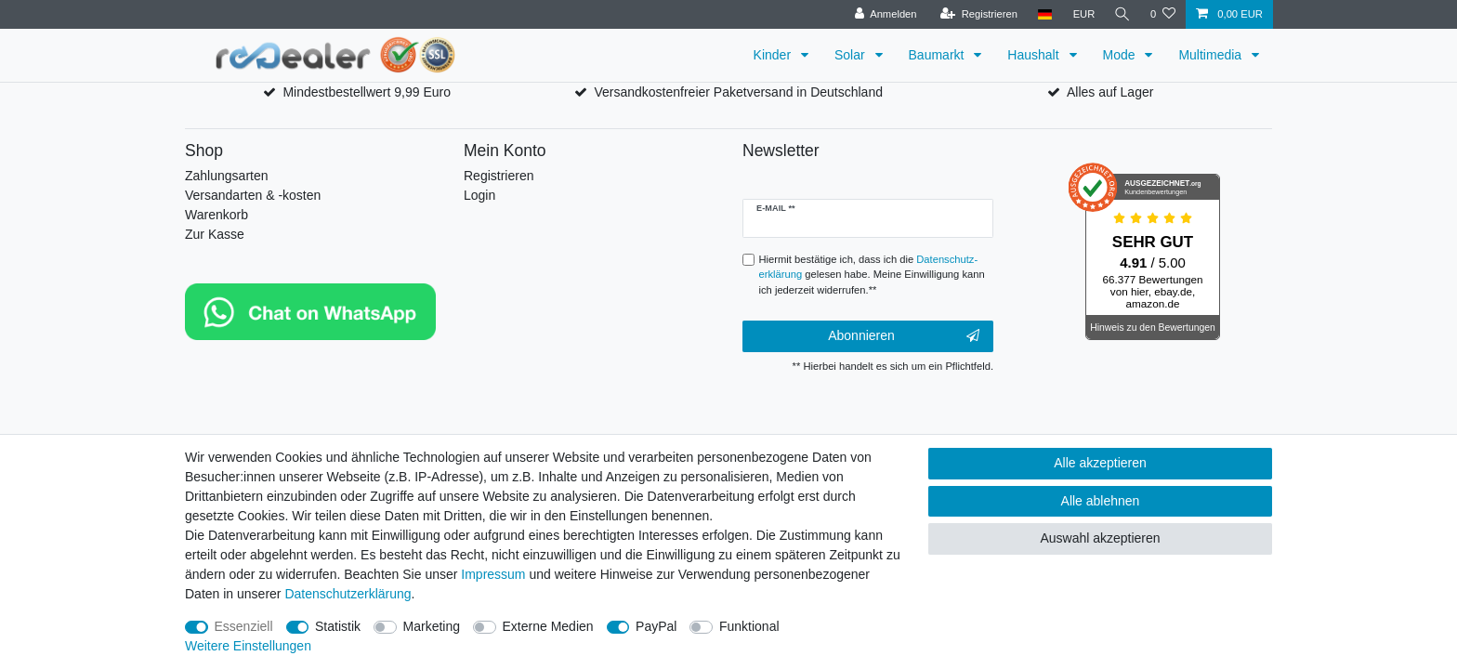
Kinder (774, 54)
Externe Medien (548, 626)
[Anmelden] (883, 14)
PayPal (656, 626)
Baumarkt (938, 54)
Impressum (493, 574)
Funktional (749, 626)
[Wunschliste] (1163, 14)
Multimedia (1211, 54)
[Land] (1042, 14)
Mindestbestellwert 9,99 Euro (366, 92)
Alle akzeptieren (1100, 462)
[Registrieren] (976, 14)
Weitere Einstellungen (248, 645)
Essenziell (244, 626)
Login (479, 195)
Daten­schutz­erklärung (347, 593)
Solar (851, 54)
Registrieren (498, 175)
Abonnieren (903, 336)
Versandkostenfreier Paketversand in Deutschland (738, 92)
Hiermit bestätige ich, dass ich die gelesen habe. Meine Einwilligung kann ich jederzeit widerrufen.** (872, 275)
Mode (1121, 54)
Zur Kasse (214, 234)
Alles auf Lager (1110, 92)
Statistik (338, 626)
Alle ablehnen (1100, 500)
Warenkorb (216, 214)
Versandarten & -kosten (253, 195)
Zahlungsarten (227, 175)
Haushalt (1034, 54)
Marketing (431, 626)
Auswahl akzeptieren (1100, 538)
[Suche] (1121, 14)
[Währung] (1081, 14)
